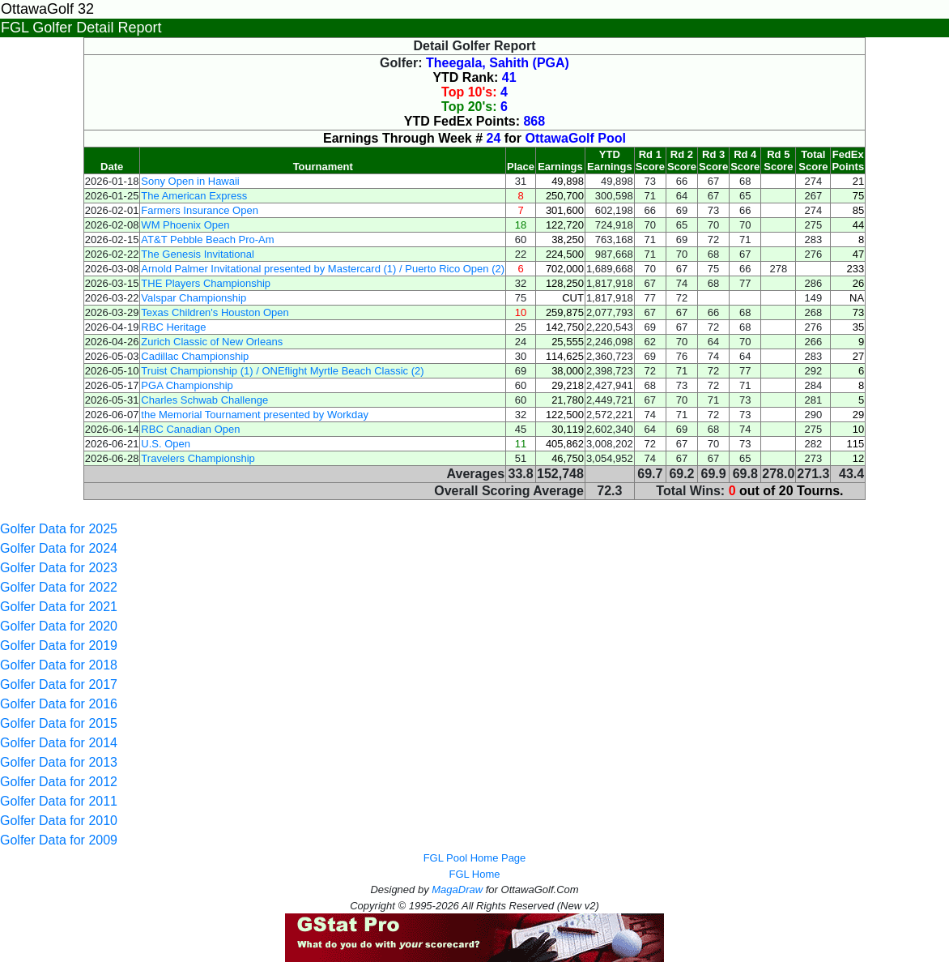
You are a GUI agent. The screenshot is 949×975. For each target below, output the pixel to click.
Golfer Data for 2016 (58, 704)
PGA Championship (186, 385)
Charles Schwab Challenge (204, 400)
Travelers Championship (197, 458)
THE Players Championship (205, 283)
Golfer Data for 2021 (58, 607)
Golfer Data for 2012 (58, 782)
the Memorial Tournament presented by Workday (254, 414)
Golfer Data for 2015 (58, 723)
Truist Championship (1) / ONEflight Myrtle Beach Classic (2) (282, 371)
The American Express (194, 196)
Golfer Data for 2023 (58, 568)
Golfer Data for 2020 (58, 626)
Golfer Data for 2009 (58, 840)
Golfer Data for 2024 (58, 548)
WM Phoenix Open (185, 225)
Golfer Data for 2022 (58, 587)
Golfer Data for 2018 (58, 665)
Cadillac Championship (195, 356)
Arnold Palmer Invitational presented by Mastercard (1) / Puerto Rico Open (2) (322, 269)
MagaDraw (457, 889)
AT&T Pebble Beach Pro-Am (207, 239)
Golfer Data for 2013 (58, 762)
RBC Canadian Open (190, 429)
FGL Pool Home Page (474, 858)
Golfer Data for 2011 (58, 801)
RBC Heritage (173, 327)
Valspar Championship (193, 298)
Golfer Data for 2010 (58, 820)
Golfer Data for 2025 (58, 529)
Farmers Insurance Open (199, 210)
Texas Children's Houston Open (214, 312)
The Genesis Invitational (197, 254)
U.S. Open (165, 444)
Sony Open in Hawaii (190, 181)
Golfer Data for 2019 (58, 645)
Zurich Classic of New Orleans (212, 342)
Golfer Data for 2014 (58, 743)
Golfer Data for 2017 (58, 684)
